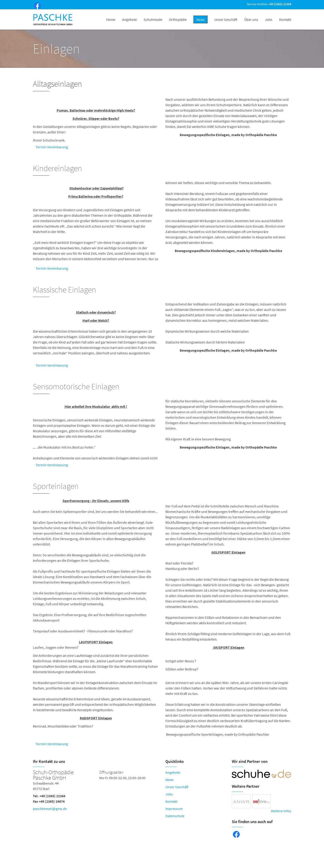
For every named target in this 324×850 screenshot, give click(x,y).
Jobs (268, 19)
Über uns (251, 19)
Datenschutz (174, 816)
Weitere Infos (281, 811)
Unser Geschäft (225, 19)
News (169, 779)
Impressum (174, 808)
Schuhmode (153, 19)
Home (110, 19)
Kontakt (285, 19)
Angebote (129, 19)
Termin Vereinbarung (52, 147)
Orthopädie (178, 19)
